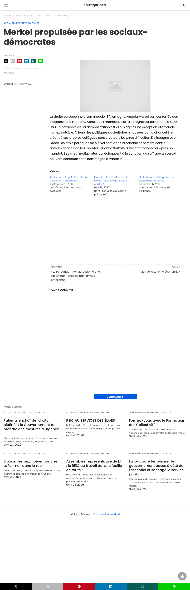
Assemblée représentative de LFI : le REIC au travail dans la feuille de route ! (94, 465)
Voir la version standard (106, 514)
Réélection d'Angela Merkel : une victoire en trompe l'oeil (69, 178)
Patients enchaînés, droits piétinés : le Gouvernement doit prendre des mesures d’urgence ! (31, 427)
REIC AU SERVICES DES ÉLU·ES (90, 420)
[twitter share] (6, 61)
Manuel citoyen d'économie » (160, 272)
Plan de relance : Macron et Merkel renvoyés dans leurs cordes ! (110, 180)
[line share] (40, 61)
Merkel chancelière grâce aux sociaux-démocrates (156, 178)
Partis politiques (25, 15)
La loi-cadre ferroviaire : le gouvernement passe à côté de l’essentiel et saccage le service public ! (156, 468)
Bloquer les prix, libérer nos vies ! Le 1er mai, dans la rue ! (32, 463)
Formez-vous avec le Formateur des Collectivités (156, 422)
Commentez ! (115, 397)
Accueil (8, 15)
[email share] (13, 61)
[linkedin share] (26, 61)
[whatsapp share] (33, 61)
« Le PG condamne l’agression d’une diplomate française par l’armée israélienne (75, 276)
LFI (44, 412)
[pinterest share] (19, 61)
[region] (115, 230)
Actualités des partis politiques (55, 15)
